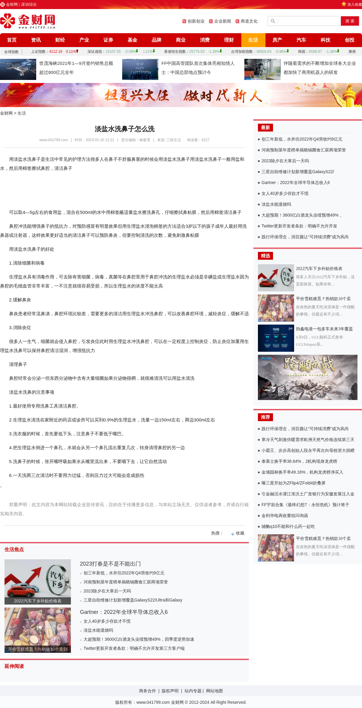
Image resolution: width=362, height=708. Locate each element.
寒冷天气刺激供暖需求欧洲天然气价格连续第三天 (308, 439)
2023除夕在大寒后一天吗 (107, 591)
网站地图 (214, 690)
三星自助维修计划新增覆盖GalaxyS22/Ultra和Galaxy (133, 600)
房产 (277, 40)
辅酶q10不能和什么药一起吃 (288, 526)
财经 (60, 40)
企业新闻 (222, 21)
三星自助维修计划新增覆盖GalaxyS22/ (298, 171)
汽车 (301, 40)
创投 (349, 40)
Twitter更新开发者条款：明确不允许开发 (299, 226)
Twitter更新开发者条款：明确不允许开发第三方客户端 (134, 648)
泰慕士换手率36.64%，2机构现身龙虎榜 (299, 461)
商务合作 (147, 690)
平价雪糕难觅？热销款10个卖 (323, 299)
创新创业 (196, 21)
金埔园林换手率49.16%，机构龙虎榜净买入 (302, 472)
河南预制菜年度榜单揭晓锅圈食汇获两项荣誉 (126, 581)
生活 (253, 40)
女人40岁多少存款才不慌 (107, 621)
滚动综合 (29, 4)
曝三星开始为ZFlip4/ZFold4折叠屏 (293, 483)
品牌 (156, 40)
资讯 (36, 40)
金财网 (12, 4)
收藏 (240, 533)
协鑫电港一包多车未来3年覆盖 (324, 329)
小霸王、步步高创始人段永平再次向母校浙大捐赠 (308, 450)
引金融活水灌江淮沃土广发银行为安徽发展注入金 (308, 493)
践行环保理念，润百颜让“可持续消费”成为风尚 (305, 236)
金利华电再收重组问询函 (285, 515)
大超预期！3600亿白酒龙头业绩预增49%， (302, 215)
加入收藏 (355, 4)
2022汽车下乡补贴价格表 (37, 600)
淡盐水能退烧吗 (98, 630)
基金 (132, 40)
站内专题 (193, 690)
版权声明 (170, 690)
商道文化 (249, 21)
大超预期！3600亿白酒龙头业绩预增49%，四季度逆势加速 (139, 639)
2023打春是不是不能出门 (110, 564)
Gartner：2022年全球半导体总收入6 (124, 612)
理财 (229, 40)
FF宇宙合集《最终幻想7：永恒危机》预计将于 (305, 504)
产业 (84, 40)
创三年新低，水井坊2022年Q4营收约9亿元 (124, 572)
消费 (205, 40)
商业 (181, 40)
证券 (108, 40)
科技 (325, 40)
